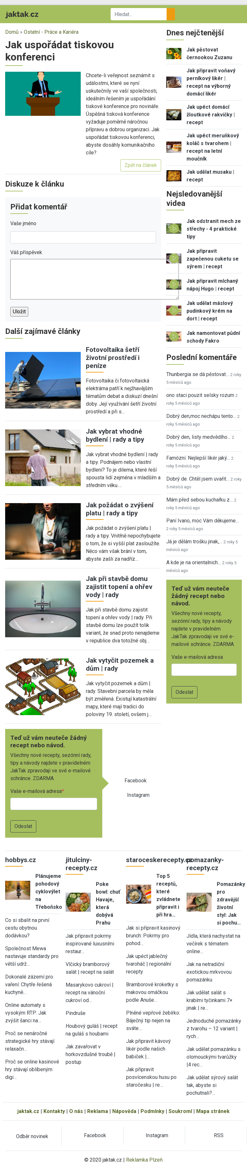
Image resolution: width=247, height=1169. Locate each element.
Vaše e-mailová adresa (36, 791)
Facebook (135, 781)
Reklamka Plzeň (144, 1160)
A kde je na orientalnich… (193, 562)
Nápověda (124, 1111)
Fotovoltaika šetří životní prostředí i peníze (113, 358)
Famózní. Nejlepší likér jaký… (198, 458)
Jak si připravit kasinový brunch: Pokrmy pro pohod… (153, 935)
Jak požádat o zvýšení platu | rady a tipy (119, 509)
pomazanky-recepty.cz (205, 864)
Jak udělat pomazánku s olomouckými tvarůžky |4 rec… (214, 1057)
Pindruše (76, 1013)
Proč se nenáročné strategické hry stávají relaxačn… (29, 1041)
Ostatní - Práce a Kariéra (51, 32)
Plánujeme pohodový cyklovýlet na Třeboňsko (48, 891)
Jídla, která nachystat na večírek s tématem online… (213, 943)
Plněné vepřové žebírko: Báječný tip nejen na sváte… (153, 1020)
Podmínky (152, 1111)
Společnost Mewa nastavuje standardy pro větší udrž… (32, 956)
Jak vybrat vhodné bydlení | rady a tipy (115, 435)
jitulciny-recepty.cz (81, 864)
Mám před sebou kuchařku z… (199, 500)
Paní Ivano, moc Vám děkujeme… (202, 521)
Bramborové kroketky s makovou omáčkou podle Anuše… (152, 992)
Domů (12, 32)
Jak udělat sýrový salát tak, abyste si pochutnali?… (212, 1085)
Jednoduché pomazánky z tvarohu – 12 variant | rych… (214, 1028)
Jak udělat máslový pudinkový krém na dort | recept (210, 311)
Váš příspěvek (26, 252)
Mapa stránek (213, 1111)
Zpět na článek (140, 165)
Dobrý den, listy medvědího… (198, 437)
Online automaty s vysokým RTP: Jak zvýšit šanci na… (25, 1013)
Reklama (97, 1111)
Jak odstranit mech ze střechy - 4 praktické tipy (214, 229)
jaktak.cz (28, 1111)
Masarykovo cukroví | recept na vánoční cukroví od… (90, 992)
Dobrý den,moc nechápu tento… (201, 416)
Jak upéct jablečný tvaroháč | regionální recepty (148, 964)
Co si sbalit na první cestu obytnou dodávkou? (27, 928)
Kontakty (54, 1111)
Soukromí (180, 1111)
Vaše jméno (23, 223)
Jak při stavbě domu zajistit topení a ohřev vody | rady (119, 587)
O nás (76, 1111)
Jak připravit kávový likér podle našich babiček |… (148, 1049)
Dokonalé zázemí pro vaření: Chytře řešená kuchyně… (29, 984)
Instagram (138, 795)
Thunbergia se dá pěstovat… (197, 374)
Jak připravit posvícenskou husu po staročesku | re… (151, 1077)
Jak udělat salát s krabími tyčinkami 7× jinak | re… (210, 1000)
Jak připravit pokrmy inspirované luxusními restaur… (90, 943)
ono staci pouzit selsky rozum (200, 395)
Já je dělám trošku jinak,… (194, 541)
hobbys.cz (20, 860)
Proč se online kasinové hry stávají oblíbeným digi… (32, 1069)
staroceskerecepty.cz (159, 860)
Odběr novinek (32, 1136)
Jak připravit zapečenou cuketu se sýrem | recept (213, 259)
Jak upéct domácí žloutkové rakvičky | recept (211, 114)
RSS (219, 1135)
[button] (43, 93)
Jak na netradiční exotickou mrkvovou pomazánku (209, 972)
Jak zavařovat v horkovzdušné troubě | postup (90, 1054)
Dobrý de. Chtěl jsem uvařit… (197, 479)
